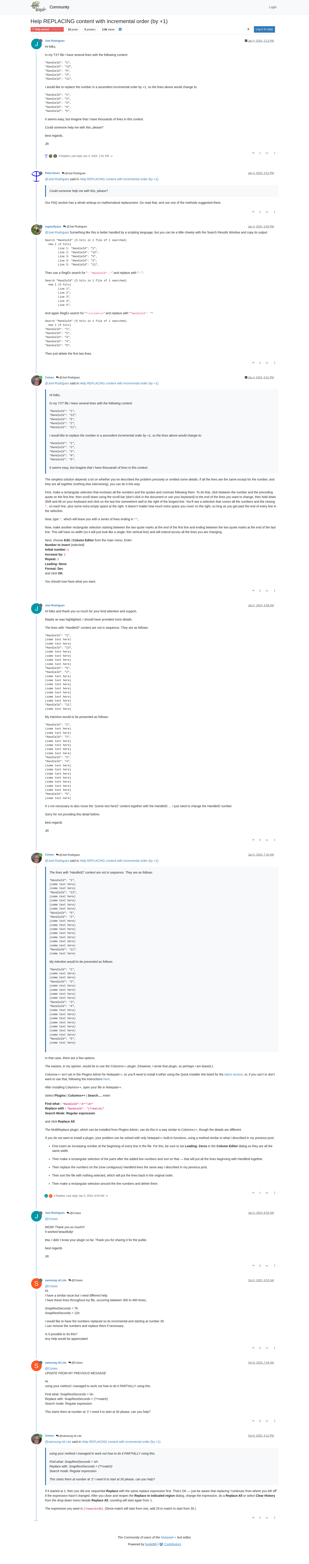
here (107, 1079)
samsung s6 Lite (55, 1280)
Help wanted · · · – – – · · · (47, 29)
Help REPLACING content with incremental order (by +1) (119, 179)
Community (59, 7)
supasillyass (53, 226)
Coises (49, 377)
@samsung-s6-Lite (58, 1441)
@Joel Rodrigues (74, 173)
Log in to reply (264, 29)
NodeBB (151, 1544)
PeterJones (52, 173)
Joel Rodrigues (55, 40)
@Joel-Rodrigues (57, 179)
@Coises (74, 1213)
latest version (233, 1074)
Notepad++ (168, 1537)
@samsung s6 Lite (69, 1435)
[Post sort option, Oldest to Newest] (248, 29)
